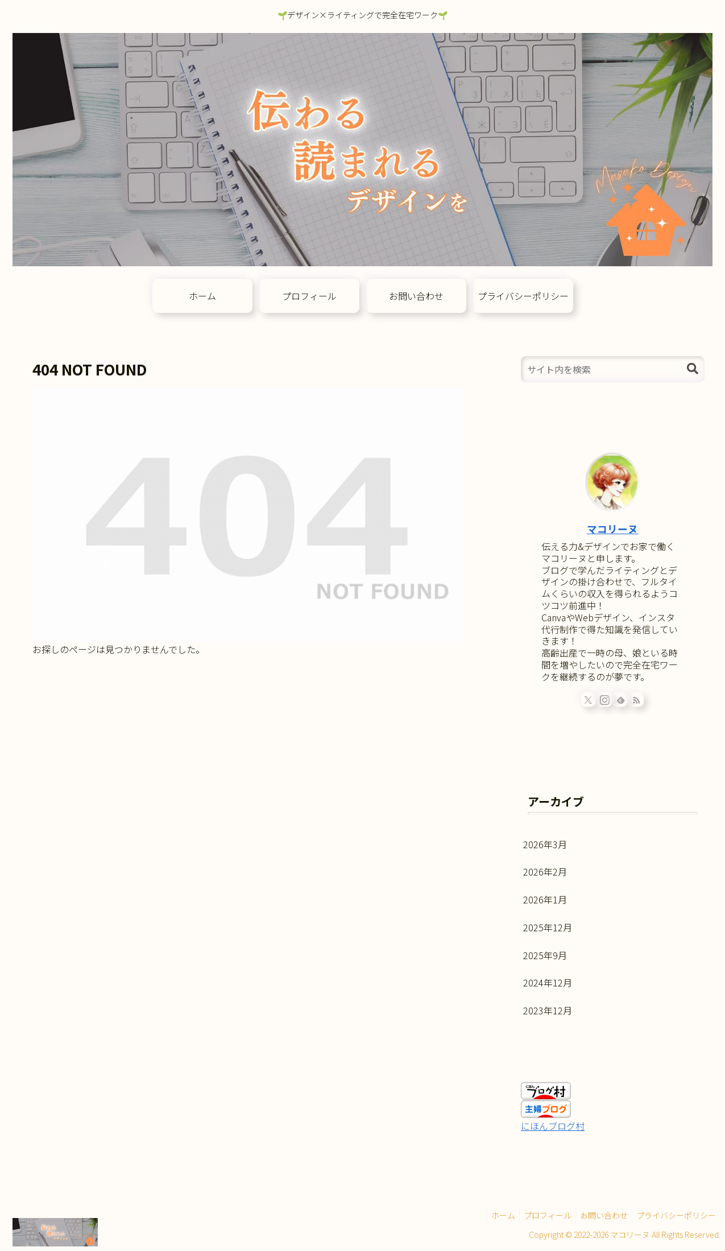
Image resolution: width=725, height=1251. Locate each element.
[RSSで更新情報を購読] (636, 699)
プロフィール (539, 1215)
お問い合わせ (599, 1215)
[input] (612, 369)
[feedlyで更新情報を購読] (621, 699)
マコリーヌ (612, 529)
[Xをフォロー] (588, 699)
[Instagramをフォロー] (604, 699)
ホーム (491, 1215)
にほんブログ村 (553, 1126)
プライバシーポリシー (674, 1215)
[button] (692, 368)
